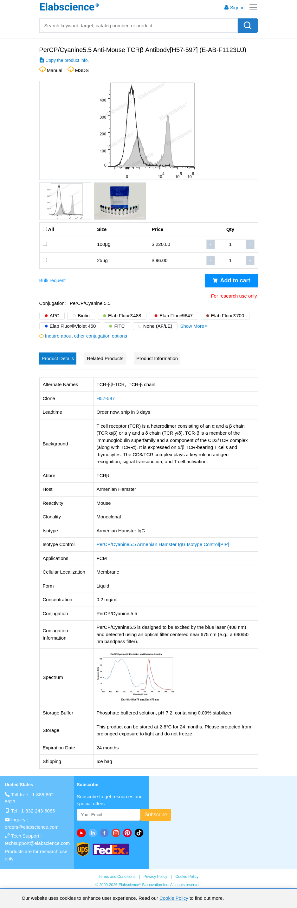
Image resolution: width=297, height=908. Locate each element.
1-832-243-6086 (38, 810)
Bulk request (52, 280)
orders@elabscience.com (31, 827)
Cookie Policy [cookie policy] (173, 898)
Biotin (84, 315)
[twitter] (140, 832)
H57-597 (106, 398)
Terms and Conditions (117, 876)
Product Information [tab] (157, 358)
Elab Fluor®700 (227, 315)
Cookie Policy (186, 876)
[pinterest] (128, 832)
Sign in (234, 7)
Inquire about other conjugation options (86, 336)
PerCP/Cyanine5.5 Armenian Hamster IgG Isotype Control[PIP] (163, 544)
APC (55, 315)
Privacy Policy (155, 876)
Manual (54, 70)
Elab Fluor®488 (124, 315)
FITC (119, 326)
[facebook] (105, 832)
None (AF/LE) (157, 326)
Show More (194, 326)
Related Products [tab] (105, 358)
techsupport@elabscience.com (37, 843)
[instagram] (117, 832)
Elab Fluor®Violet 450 (73, 326)
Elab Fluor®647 (175, 315)
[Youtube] (82, 832)
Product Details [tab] (58, 358)
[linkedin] (94, 832)
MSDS (82, 70)
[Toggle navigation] (251, 7)
